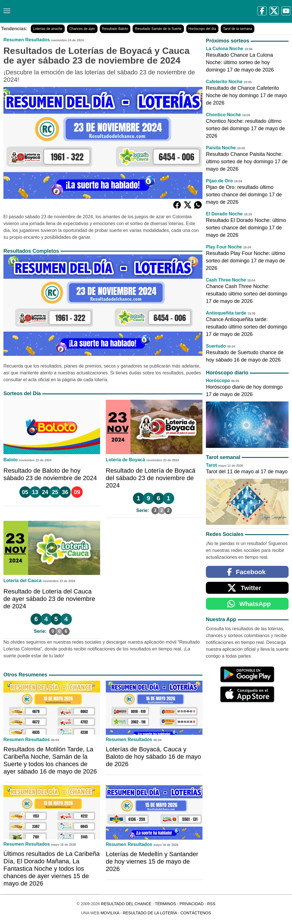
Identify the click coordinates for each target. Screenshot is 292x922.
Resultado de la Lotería (150, 913)
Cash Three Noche (226, 280)
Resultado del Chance (126, 903)
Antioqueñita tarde (226, 313)
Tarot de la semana (237, 29)
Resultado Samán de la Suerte (158, 29)
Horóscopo (218, 380)
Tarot (211, 465)
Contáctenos (196, 913)
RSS (211, 903)
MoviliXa (109, 913)
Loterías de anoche (47, 29)
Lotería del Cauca (22, 580)
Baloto (10, 459)
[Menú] (5, 8)
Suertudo (216, 346)
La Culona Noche (224, 48)
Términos (165, 903)
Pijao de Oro (219, 180)
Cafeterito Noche (224, 81)
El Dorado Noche (224, 213)
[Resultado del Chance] (82, 11)
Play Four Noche (224, 246)
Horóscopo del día (202, 29)
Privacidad (191, 903)
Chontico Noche (223, 114)
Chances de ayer (82, 29)
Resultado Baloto (115, 29)
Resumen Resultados (26, 39)
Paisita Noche (221, 147)
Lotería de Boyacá (125, 459)
